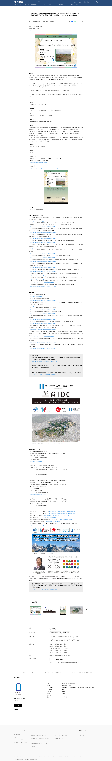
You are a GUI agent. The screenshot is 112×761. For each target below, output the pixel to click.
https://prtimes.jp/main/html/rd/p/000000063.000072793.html (43, 300)
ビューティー (44, 4)
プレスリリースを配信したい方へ (21, 742)
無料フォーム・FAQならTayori (61, 735)
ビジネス (67, 4)
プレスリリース (23, 672)
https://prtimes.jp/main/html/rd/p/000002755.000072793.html (45, 369)
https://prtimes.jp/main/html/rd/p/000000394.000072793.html (43, 226)
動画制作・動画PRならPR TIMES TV (38, 735)
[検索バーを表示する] (97, 2)
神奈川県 (52, 648)
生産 (57, 640)
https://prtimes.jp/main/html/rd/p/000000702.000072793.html (43, 238)
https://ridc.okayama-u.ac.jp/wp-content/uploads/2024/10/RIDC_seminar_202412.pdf (48, 168)
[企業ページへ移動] (18, 689)
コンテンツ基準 (33, 757)
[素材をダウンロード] (79, 21)
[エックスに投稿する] (69, 21)
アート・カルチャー (56, 632)
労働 (66, 640)
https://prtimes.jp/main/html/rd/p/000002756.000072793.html (45, 361)
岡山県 (51, 652)
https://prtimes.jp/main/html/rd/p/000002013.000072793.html (43, 342)
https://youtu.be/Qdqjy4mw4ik (66, 519)
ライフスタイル (60, 4)
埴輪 (71, 636)
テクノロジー (20, 4)
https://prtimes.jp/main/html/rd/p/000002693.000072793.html (43, 348)
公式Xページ (79, 739)
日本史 (76, 636)
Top (15, 4)
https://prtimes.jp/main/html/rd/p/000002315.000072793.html (43, 282)
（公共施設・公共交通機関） (60, 644)
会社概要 (16, 757)
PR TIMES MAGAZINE (35, 741)
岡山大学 (53, 636)
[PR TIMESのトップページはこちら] (31, 2)
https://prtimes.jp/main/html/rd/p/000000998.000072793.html (43, 319)
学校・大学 (66, 632)
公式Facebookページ (81, 733)
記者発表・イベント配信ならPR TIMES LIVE (40, 738)
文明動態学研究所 (62, 636)
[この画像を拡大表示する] (35, 610)
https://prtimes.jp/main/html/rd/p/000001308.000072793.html (43, 261)
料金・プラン (17, 737)
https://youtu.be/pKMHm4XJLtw (53, 521)
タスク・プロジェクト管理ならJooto (62, 733)
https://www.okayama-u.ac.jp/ (35, 30)
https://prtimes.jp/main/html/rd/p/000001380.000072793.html (43, 323)
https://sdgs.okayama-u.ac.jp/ (50, 517)
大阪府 (51, 650)
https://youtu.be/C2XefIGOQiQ (37, 221)
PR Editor (33, 746)
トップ (16, 672)
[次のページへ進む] (86, 609)
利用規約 (40, 757)
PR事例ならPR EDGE (59, 738)
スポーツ (78, 4)
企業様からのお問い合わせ (64, 757)
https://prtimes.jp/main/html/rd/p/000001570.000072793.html (43, 271)
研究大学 (77, 640)
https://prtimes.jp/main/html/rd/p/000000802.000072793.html (43, 242)
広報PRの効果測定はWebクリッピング (39, 743)
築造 (62, 640)
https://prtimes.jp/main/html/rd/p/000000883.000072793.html (42, 248)
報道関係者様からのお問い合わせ (50, 757)
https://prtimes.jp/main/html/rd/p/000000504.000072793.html (43, 309)
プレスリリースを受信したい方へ (21, 740)
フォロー (18, 705)
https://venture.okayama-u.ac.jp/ (37, 507)
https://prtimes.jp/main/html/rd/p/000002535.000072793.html (43, 286)
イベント (53, 628)
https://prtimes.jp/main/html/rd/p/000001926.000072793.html (56, 515)
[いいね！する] (65, 21)
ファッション (52, 4)
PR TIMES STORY (34, 733)
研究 (71, 640)
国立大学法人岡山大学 (34, 672)
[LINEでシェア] (75, 21)
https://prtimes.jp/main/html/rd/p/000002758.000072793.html (45, 374)
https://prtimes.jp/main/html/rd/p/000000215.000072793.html (62, 513)
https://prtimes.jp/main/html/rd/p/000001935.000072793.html (43, 336)
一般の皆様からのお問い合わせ (78, 757)
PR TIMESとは (17, 734)
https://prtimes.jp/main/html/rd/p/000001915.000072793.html (43, 275)
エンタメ (37, 4)
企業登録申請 (86, 2)
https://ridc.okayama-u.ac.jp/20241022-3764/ (60, 655)
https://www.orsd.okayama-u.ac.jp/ (37, 476)
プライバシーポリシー (24, 757)
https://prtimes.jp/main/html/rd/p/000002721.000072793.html (43, 525)
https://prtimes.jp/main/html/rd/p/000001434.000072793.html (43, 267)
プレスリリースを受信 (76, 2)
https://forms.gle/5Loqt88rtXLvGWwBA (39, 162)
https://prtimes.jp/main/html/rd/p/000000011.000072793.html (62, 511)
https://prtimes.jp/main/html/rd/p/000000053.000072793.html (43, 306)
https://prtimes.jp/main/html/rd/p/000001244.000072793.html (43, 257)
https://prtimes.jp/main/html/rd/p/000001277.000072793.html (43, 313)
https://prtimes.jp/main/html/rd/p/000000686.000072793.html (43, 232)
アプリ (32, 4)
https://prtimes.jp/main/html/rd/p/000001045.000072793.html (43, 253)
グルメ (72, 4)
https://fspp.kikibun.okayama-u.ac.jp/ (38, 494)
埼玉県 (51, 644)
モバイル (27, 4)
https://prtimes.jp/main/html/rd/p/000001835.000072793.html (43, 329)
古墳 (52, 640)
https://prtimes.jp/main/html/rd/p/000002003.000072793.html (43, 279)
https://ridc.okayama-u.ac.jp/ (36, 296)
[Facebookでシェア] (72, 21)
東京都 (51, 646)
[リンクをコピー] (82, 21)
